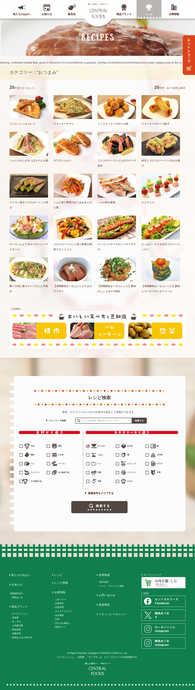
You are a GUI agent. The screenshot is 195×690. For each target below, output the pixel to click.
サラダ (159, 464)
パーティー (131, 472)
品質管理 (59, 607)
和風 (99, 472)
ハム (32, 464)
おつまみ (96, 446)
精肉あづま (17, 597)
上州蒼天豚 (17, 625)
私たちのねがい (22, 14)
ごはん (100, 455)
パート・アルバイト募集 (112, 586)
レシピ (149, 14)
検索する (139, 420)
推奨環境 (104, 604)
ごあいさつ (60, 599)
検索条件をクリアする (99, 493)
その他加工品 (36, 481)
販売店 (72, 14)
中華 (159, 472)
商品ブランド (124, 14)
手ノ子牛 (16, 621)
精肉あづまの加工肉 (22, 637)
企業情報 (174, 14)
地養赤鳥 (16, 633)
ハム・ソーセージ (97, 330)
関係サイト (60, 627)
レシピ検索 (61, 582)
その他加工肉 (63, 472)
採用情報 (104, 575)
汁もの (130, 481)
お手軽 (159, 455)
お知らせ (47, 14)
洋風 (99, 481)
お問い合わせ (107, 595)
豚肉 (60, 446)
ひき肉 (61, 455)
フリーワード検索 (57, 420)
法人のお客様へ (62, 623)
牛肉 (32, 446)
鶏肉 (32, 455)
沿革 (57, 619)
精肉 (39, 330)
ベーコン (61, 464)
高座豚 (15, 617)
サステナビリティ (64, 611)
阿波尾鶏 (16, 629)
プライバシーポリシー (112, 614)
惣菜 (155, 330)
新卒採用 (104, 582)
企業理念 (59, 603)
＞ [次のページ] (20, 308)
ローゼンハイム (19, 613)
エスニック (131, 464)
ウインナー (35, 472)
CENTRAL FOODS (98, 10)
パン (99, 464)
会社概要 (59, 615)
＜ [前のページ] (11, 308)
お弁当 (130, 446)
